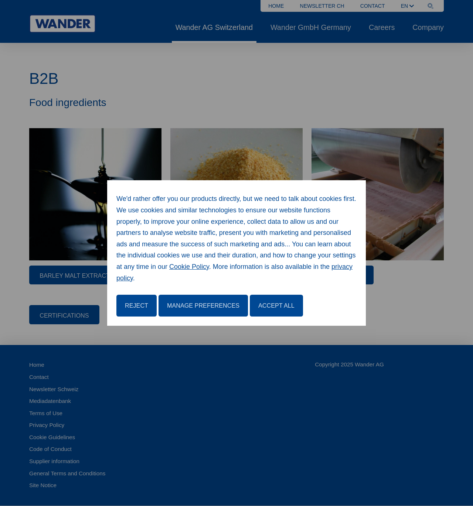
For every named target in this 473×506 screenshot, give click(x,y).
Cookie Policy (189, 266)
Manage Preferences (203, 305)
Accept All (276, 305)
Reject (136, 305)
